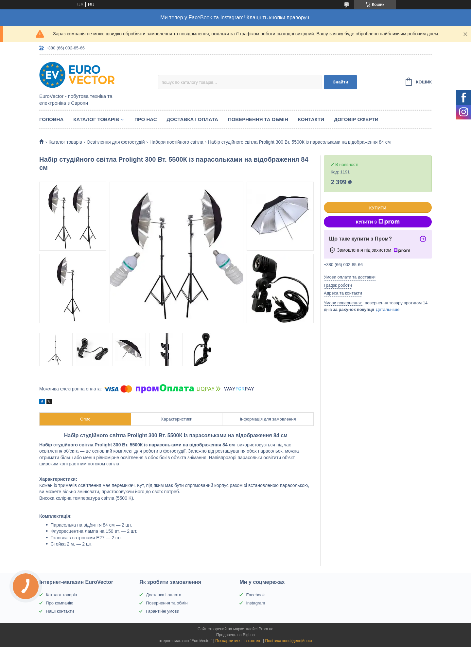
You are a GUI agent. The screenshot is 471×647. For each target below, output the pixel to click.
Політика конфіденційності (289, 640)
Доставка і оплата (192, 119)
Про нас (145, 119)
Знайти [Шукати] (340, 82)
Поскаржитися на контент (238, 640)
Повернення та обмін (258, 119)
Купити (377, 208)
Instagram (255, 603)
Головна (51, 119)
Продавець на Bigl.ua (235, 635)
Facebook (255, 594)
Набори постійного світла (176, 142)
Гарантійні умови (162, 611)
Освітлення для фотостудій (116, 142)
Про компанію (59, 603)
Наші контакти (60, 611)
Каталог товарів (96, 119)
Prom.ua (266, 629)
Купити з (378, 222)
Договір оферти (356, 119)
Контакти (311, 119)
